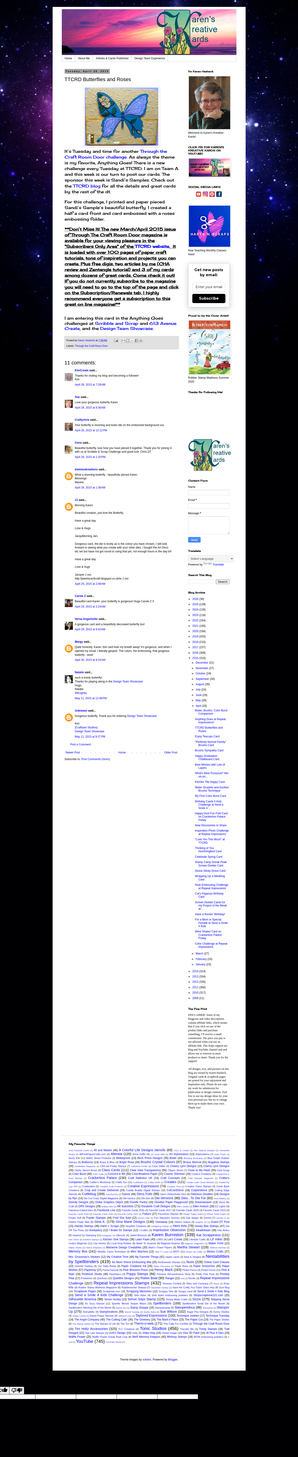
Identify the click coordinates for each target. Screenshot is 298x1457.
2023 (195, 615)
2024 (195, 609)
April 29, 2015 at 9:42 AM (90, 629)
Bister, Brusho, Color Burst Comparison (211, 712)
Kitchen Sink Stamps (116, 1239)
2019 (195, 636)
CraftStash (138, 1182)
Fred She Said (122, 1217)
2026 (195, 599)
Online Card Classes (216, 1262)
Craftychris (82, 419)
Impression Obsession (169, 1230)
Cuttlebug (89, 1194)
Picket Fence (189, 1270)
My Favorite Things (147, 1256)
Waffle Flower (77, 1336)
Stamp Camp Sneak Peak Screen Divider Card (211, 864)
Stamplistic (89, 1311)
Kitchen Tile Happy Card (209, 782)
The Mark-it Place (167, 1319)
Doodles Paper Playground (171, 1202)
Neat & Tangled (192, 1256)
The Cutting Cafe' (116, 1319)
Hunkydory (95, 1230)
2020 (195, 631)
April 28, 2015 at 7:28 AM (90, 384)
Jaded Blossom (138, 1235)
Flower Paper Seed (193, 1214)
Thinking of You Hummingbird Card (208, 849)
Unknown (81, 710)
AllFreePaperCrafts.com (92, 1154)
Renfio (192, 1278)
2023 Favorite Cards (79, 1150)
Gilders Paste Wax (79, 1222)
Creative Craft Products (111, 1186)
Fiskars (146, 1214)
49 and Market (103, 1150)
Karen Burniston (167, 1234)
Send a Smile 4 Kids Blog (213, 1291)
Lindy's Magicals (78, 1243)
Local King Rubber (121, 1243)
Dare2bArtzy (112, 1194)
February (201, 959)
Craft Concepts (170, 1178)
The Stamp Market (81, 1324)
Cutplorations (199, 1190)
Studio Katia (150, 1312)
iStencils (120, 1235)
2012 (195, 981)
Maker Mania (75, 1247)
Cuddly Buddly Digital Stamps (143, 1190)
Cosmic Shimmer (174, 1174)
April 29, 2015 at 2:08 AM (90, 583)
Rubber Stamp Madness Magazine (97, 1287)
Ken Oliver (74, 1239)
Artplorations (203, 1154)
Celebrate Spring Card (208, 856)
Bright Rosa (126, 1162)
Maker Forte (216, 1243)
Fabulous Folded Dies (81, 1210)
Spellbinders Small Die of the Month (203, 1303)
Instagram (107, 1235)
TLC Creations (126, 1329)
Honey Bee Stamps (207, 1226)
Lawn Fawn (142, 1239)
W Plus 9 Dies (215, 1333)
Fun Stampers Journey (167, 1217)
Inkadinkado (203, 1230)
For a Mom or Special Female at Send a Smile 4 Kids (211, 923)
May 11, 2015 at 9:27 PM (90, 736)
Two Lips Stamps (94, 1333)
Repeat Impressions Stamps (121, 1283)
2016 (195, 652)
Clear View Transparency (145, 1170)
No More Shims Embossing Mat (131, 1262)
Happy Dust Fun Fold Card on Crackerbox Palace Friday (211, 817)
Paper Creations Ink (133, 1266)
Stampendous (185, 1307)
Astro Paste (220, 1154)
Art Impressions (178, 1154)
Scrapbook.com (111, 1291)
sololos (146, 1359)
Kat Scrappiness (208, 1235)
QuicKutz (102, 1278)
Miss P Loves (161, 1251)
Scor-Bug (224, 1287)
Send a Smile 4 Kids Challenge (99, 1295)
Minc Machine (139, 1251)
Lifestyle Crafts (197, 1239)
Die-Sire (145, 1198)
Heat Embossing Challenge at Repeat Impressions (211, 886)
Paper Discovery (161, 1266)
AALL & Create (181, 1150)
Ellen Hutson (201, 1206)
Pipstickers (115, 1274)
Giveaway (161, 1222)
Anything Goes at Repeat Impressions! (210, 721)
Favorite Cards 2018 (187, 1210)
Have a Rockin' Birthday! (210, 914)
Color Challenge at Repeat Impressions (211, 945)
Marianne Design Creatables (124, 1247)
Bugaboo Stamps (219, 1162)
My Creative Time (117, 1256)
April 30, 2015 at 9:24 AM (90, 660)
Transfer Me (187, 1329)
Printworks (86, 1278)
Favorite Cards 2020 (79, 1214)
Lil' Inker (216, 1239)
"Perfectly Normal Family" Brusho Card (210, 743)
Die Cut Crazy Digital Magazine (101, 1198)
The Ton (124, 1323)
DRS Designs (87, 1206)
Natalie (79, 672)
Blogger (172, 1359)
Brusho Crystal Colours (158, 1162)
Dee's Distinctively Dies (173, 1194)
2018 (195, 642)
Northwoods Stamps (169, 1262)
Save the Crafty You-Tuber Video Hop (194, 1287)
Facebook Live (106, 1210)
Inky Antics (223, 1230)
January (201, 964)
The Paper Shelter (219, 1319)
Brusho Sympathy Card (209, 750)
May (199, 700)
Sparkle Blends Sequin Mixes (129, 1303)
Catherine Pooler (139, 1166)
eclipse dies (107, 1206)
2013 (195, 976)
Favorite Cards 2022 (128, 1214)
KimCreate (82, 370)
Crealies (171, 1182)
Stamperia (208, 1307)
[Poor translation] (16, 1390)
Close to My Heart (199, 1170)
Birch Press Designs (149, 1158)
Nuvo (190, 1262)
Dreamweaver (203, 1202)
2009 (195, 998)
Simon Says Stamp (142, 1299)
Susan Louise (79, 1316)
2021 (195, 626)
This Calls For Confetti (175, 1323)
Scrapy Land (185, 1291)
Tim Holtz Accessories (91, 1329)
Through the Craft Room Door (91, 345)
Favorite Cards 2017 (160, 1210)
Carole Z (80, 596)
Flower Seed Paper (216, 1214)
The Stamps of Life (105, 1323)
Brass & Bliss (107, 1162)
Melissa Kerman (218, 1247)
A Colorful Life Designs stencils (142, 1150)
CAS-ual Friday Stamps (113, 1166)
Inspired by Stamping (84, 1235)
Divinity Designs (78, 1202)
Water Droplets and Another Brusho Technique (212, 789)
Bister (173, 1158)
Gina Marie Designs (130, 1222)
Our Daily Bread (107, 1266)
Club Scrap (223, 1170)
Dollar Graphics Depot (109, 1202)
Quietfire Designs (123, 1278)
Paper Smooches (204, 1266)
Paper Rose (181, 1266)
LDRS (159, 1239)
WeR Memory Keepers (146, 1336)
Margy (79, 641)
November (202, 668)
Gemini (207, 1217)
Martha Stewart (188, 1247)
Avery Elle (74, 1158)
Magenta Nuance (170, 1243)
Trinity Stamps (208, 1329)
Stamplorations (108, 1311)
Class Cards (111, 1170)
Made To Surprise (146, 1243)
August (200, 684)
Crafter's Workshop (100, 1182)
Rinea (216, 1283)
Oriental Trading (84, 1266)
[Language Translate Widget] (211, 558)
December (202, 662)
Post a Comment (80, 744)
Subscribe (209, 298)
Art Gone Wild (158, 1154)
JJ (76, 500)
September (203, 679)
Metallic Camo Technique (111, 1251)
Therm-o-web (144, 1323)
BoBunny (87, 1162)
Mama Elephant (94, 1247)
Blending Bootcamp (193, 1158)
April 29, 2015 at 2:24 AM (90, 606)
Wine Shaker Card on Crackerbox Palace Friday (208, 935)
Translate (213, 564)
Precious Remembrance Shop (173, 1274)
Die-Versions (164, 1198)
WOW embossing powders (208, 1336)
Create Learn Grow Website (200, 1182)
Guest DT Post (220, 1222)
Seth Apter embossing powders (170, 1295)
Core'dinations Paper (145, 1174)
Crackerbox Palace (102, 1178)
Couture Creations (201, 1174)
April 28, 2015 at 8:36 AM (90, 407)
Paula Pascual (110, 1270)
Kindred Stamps (91, 1239)
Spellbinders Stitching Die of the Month (90, 1307)
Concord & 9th (116, 1174)
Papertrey (90, 1270)
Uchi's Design (117, 1333)
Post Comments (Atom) (95, 759)
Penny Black (163, 1270)
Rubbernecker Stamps (134, 1287)
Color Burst (79, 1174)
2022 (195, 620)
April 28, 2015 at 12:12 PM (91, 430)
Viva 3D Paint (191, 1333)
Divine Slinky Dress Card (210, 870)
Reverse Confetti (172, 1283)
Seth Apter (140, 1295)
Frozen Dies (144, 1218)
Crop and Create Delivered (102, 1190)
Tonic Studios (153, 1328)
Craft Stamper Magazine (200, 1178)
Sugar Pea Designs (197, 1311)
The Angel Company (86, 1319)
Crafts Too (121, 1182)
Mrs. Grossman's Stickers (84, 1256)
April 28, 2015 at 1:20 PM (90, 457)
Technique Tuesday (217, 1315)
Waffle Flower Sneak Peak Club (110, 1336)
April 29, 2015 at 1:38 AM (90, 487)
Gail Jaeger (192, 1217)
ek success (125, 1206)
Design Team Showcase (128, 681)
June (199, 695)
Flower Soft (75, 1217)
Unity (135, 1333)
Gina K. (100, 1222)
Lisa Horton (99, 1243)
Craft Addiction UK (140, 1178)
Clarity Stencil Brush (85, 1170)
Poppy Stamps (137, 1274)
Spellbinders (162, 1303)
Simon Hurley (112, 1299)
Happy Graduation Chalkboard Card (207, 757)
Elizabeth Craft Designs (155, 1206)
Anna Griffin (139, 1154)
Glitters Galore (182, 1222)
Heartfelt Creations (135, 1226)
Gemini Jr (221, 1218)
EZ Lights (220, 1206)
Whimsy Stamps (177, 1336)
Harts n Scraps (109, 1226)
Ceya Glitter (158, 1166)
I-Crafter (143, 1230)
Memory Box (78, 1251)
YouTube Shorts (114, 1342)
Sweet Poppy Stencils (102, 1315)
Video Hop (148, 1333)
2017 (195, 647)
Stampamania (162, 1307)
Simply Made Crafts (176, 1299)
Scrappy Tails (166, 1291)
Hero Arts (180, 1226)
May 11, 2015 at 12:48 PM (91, 698)
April (199, 705)
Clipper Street (175, 1170)
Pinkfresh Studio (92, 1274)
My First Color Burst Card (210, 796)
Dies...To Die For (193, 1198)
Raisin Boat (149, 1278)
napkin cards (172, 1256)
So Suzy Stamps (95, 1303)
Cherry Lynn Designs (216, 1166)
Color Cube (98, 1174)
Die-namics (129, 1198)
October (201, 673)
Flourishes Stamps (168, 1214)
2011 (195, 987)
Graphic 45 (201, 1222)
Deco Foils (144, 1194)
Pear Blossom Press (135, 1270)
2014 (195, 971)
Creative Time (174, 1186)
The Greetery (142, 1319)
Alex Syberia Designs (204, 1150)
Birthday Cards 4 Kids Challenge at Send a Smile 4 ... (209, 805)
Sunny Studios (221, 1311)
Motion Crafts (215, 1251)
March (200, 953)
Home (68, 58)
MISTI (176, 1251)
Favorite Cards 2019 (214, 1210)
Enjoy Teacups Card (207, 736)
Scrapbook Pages (85, 1291)
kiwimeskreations (86, 469)
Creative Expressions (143, 1186)
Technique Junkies (187, 1315)
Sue (77, 397)
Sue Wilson (168, 1311)
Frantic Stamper (96, 1217)
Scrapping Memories (139, 1291)
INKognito (81, 693)
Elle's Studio (183, 1206)
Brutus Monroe (192, 1162)
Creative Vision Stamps (198, 1186)
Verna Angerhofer (86, 619)
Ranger (169, 1278)
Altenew (116, 1154)
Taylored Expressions (151, 1315)
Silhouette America (82, 1299)
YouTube (84, 1341)
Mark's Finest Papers (160, 1247)
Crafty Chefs (154, 1182)
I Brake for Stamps (120, 1230)
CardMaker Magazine (85, 1166)
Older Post (170, 752)
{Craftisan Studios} (86, 727)
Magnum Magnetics (194, 1243)
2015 (195, 658)
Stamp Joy (121, 1307)
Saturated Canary (159, 1287)
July (198, 689)
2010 (195, 992)
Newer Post (73, 752)
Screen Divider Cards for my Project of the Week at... (211, 906)
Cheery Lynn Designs (183, 1166)
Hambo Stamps (84, 1226)
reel (182, 1278)
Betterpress (123, 1158)
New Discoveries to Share (211, 825)
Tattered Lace (124, 1316)
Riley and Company (197, 1283)
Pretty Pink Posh (205, 1274)
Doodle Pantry (139, 1202)
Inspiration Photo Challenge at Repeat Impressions (212, 832)
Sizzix (196, 1299)
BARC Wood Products (98, 1158)
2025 (195, 604)
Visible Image (169, 1333)
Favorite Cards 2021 (103, 1214)
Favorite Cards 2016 (133, 1210)
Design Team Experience (149, 58)
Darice (126, 1194)
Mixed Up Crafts (194, 1251)
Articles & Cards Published (112, 58)
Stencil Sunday (132, 1312)
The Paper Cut (194, 1319)
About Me (84, 58)
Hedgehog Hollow (160, 1226)
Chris (78, 442)
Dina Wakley (220, 1198)
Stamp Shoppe (139, 1307)
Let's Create (174, 1239)
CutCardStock (175, 1190)
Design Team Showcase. (127, 328)
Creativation (88, 1186)
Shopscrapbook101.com (208, 1295)
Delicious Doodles (202, 1194)
